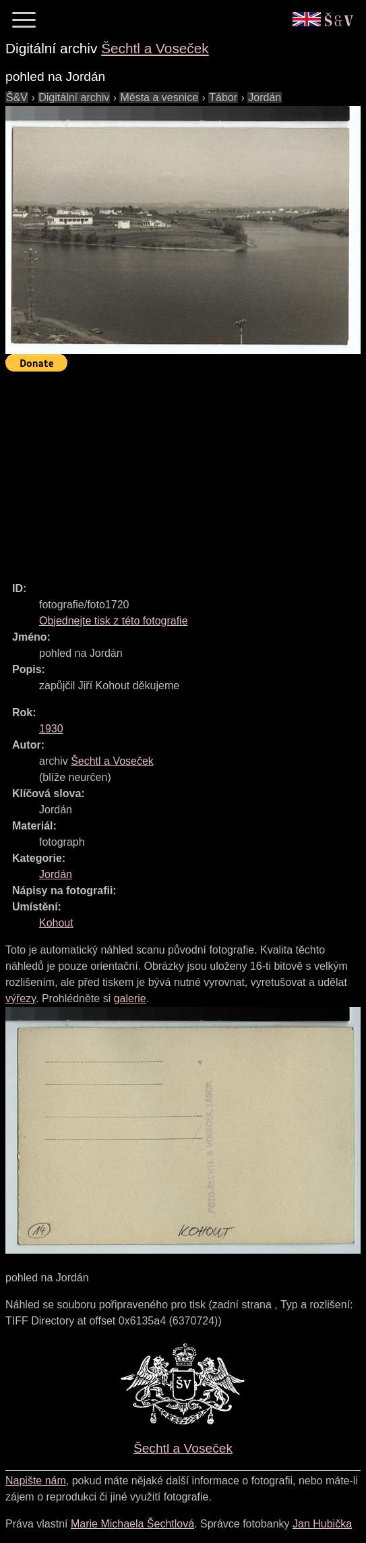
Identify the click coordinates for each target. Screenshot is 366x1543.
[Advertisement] (185, 470)
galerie (130, 998)
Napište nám (35, 1480)
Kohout (56, 923)
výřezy (20, 998)
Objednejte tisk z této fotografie (113, 621)
